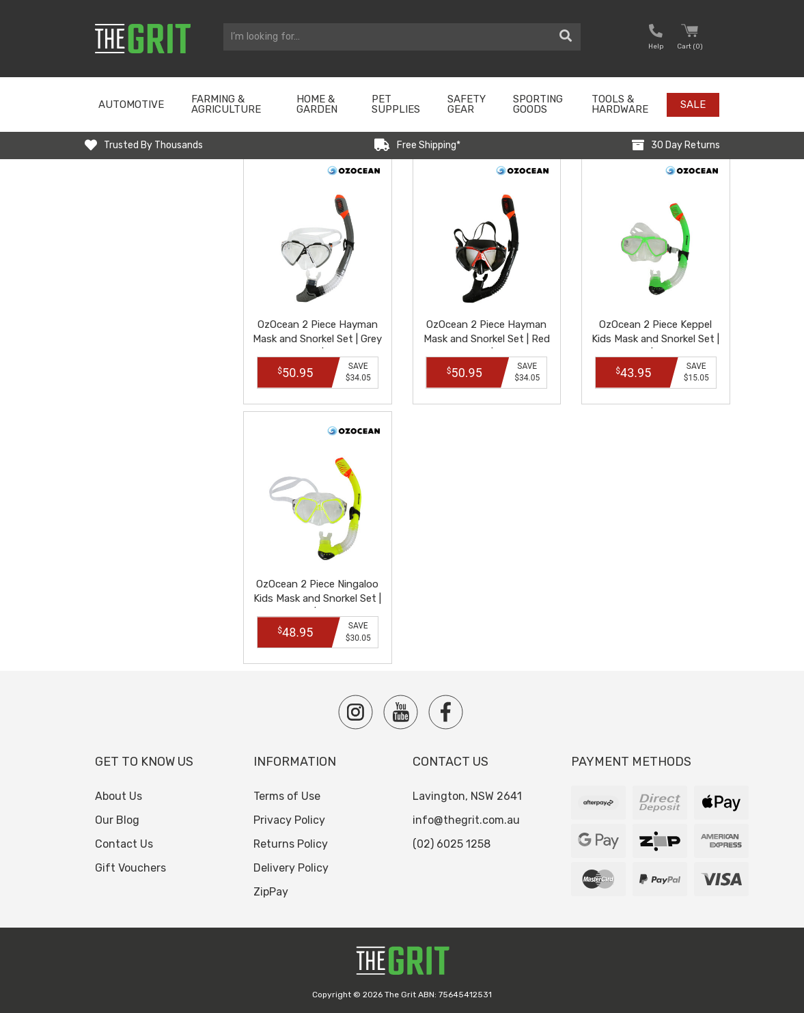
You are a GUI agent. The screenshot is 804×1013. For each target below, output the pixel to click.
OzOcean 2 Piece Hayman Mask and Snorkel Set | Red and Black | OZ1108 (487, 338)
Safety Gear (466, 104)
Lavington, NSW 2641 (467, 796)
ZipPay (270, 891)
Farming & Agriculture (226, 104)
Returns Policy (290, 843)
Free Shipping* (428, 145)
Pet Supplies (396, 104)
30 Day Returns (685, 145)
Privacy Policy (289, 820)
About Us (118, 796)
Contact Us (124, 843)
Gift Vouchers (130, 867)
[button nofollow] (655, 39)
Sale (693, 104)
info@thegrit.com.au (466, 820)
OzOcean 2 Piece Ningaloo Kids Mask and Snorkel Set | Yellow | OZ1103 (317, 598)
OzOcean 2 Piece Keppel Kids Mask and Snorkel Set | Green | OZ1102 (655, 338)
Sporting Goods (538, 104)
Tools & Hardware (620, 104)
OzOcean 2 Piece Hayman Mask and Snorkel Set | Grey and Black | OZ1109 (317, 338)
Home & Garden (316, 104)
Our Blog (117, 820)
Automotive (131, 104)
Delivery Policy (291, 867)
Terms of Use (286, 796)
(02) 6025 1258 (451, 843)
